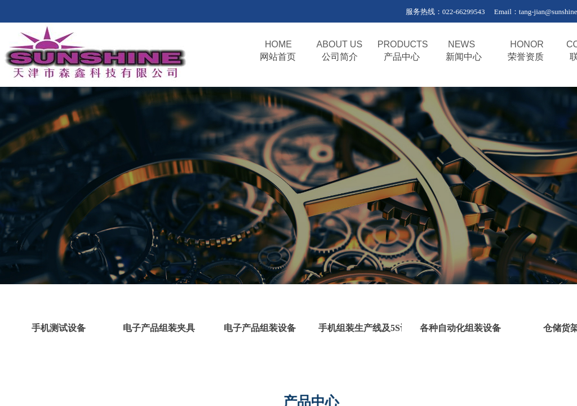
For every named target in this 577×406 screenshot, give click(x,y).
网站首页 (278, 56)
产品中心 (402, 56)
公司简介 (340, 56)
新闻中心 (464, 56)
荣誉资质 (526, 56)
